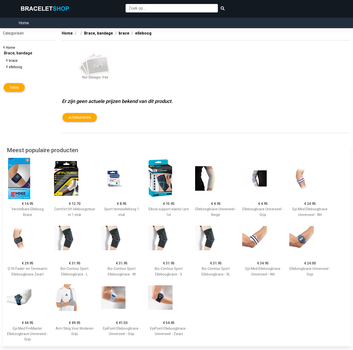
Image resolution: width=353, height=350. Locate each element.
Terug (14, 87)
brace (14, 60)
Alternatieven (79, 117)
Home (24, 23)
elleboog (16, 67)
